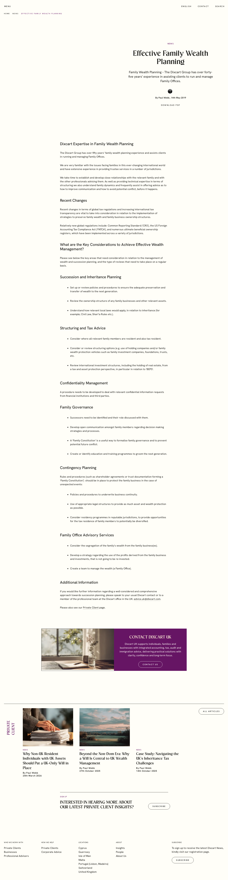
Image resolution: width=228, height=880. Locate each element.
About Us (121, 856)
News (16, 14)
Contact (203, 6)
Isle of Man (85, 856)
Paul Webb (163, 97)
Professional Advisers (16, 856)
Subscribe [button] (159, 810)
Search (220, 6)
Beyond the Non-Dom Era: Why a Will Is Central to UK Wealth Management (104, 763)
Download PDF (170, 105)
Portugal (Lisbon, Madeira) (93, 864)
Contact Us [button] (150, 669)
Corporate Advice (51, 852)
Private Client (91, 612)
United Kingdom (88, 871)
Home (7, 14)
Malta (82, 860)
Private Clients (12, 848)
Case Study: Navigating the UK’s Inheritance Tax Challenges (157, 763)
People (120, 852)
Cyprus (83, 848)
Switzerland (85, 868)
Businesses (10, 852)
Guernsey (84, 852)
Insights (120, 848)
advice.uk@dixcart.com (147, 603)
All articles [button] (211, 715)
